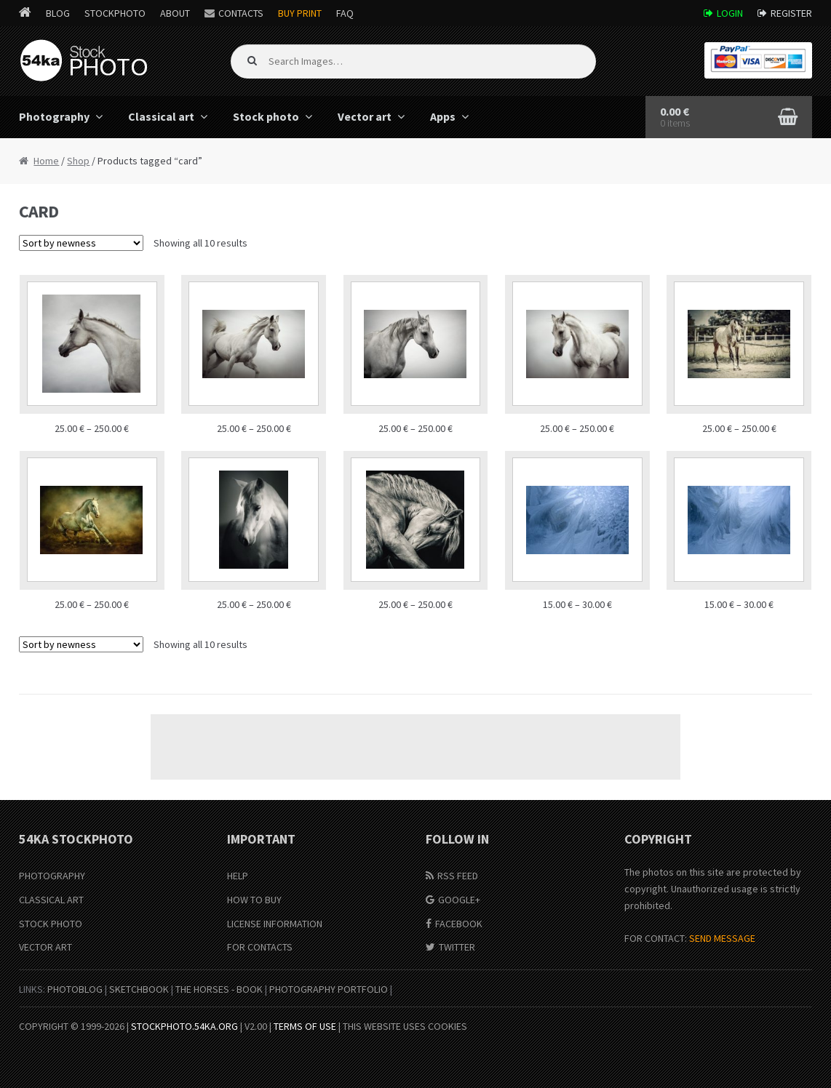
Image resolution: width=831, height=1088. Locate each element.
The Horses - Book (219, 989)
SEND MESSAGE (722, 938)
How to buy (254, 899)
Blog (58, 13)
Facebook (458, 923)
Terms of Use (305, 1026)
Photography (54, 116)
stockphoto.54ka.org (184, 1026)
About (175, 13)
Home (46, 160)
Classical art (161, 116)
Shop (78, 160)
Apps (443, 116)
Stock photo (266, 116)
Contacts (240, 13)
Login (730, 13)
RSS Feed (457, 875)
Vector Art (45, 946)
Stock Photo (50, 923)
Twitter (457, 946)
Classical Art (51, 899)
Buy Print (300, 13)
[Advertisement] (415, 747)
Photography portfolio (328, 989)
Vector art (364, 116)
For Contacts (260, 946)
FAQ (345, 13)
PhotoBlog (75, 989)
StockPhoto (115, 13)
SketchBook (139, 989)
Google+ (459, 899)
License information (274, 923)
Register (791, 13)
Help (237, 875)
